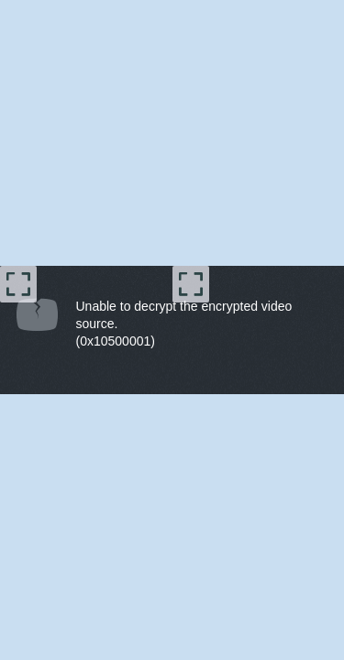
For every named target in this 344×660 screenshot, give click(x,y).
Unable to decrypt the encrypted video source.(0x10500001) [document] (184, 323)
